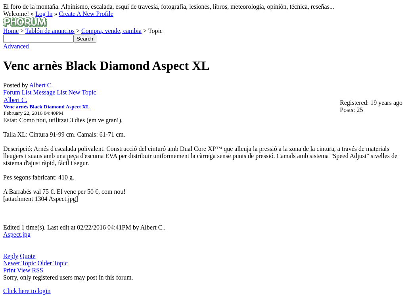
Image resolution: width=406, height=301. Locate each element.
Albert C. (41, 85)
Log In (43, 13)
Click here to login (27, 290)
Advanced (16, 46)
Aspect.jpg (17, 234)
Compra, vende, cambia (111, 30)
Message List (50, 92)
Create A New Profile (86, 13)
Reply (10, 256)
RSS (37, 270)
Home (11, 30)
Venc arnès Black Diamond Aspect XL (47, 107)
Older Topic (53, 263)
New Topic (82, 92)
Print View (17, 270)
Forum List (17, 92)
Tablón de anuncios (50, 30)
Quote (27, 256)
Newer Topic (19, 263)
